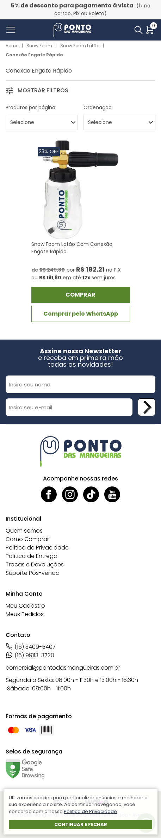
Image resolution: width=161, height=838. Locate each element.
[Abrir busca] (138, 30)
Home (12, 46)
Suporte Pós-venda (33, 573)
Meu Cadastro (25, 606)
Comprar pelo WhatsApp (80, 314)
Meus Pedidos (25, 614)
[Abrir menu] (12, 30)
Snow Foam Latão (79, 46)
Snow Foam (39, 46)
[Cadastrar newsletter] (146, 407)
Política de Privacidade (37, 548)
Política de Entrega (31, 556)
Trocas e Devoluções (35, 564)
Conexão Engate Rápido (34, 55)
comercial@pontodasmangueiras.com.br (63, 668)
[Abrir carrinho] (149, 30)
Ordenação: (98, 107)
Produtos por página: (31, 107)
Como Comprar (27, 539)
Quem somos (24, 531)
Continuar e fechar (80, 824)
